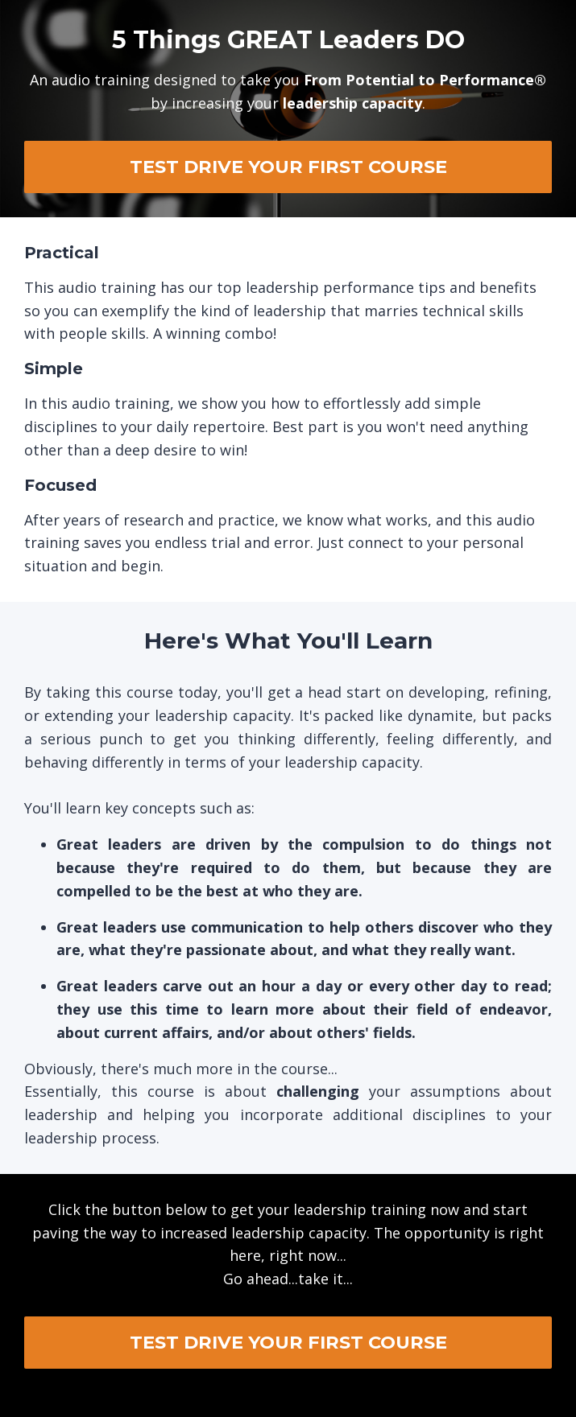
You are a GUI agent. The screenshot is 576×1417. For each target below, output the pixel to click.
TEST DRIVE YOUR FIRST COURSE (288, 166)
